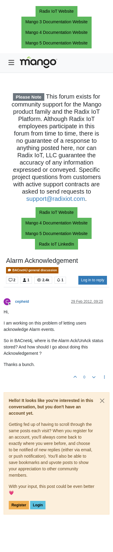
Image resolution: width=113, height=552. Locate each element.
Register (18, 505)
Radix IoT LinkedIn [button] (56, 244)
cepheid (22, 301)
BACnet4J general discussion (32, 270)
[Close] (102, 401)
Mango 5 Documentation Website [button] (56, 43)
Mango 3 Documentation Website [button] (56, 21)
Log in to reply (92, 280)
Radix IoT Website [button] (56, 11)
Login (38, 505)
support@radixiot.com (55, 198)
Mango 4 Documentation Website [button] (56, 32)
